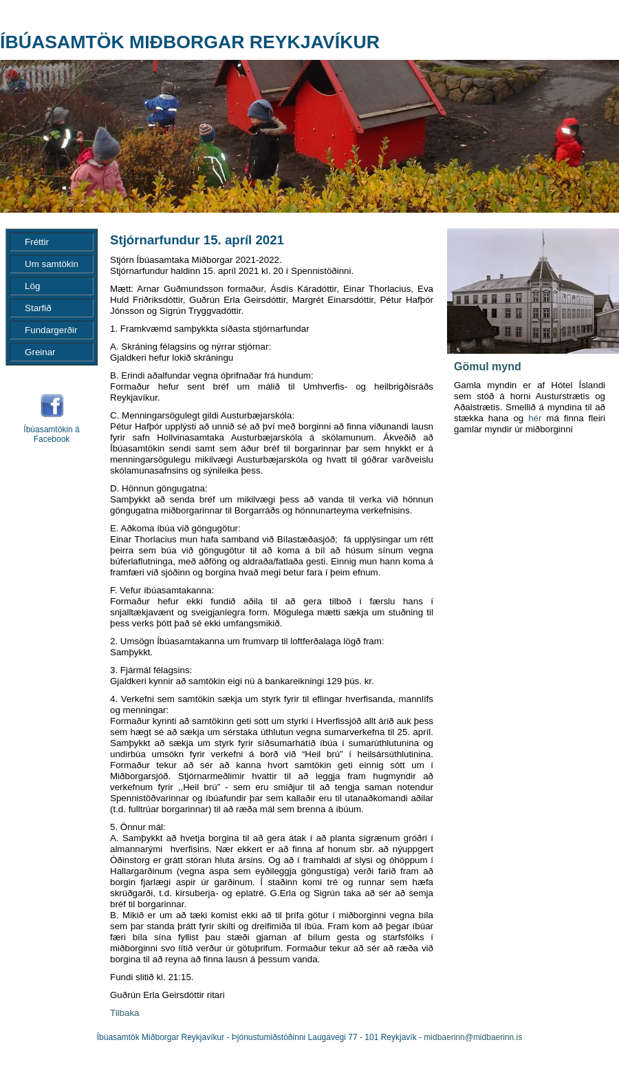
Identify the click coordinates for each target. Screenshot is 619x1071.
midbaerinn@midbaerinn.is (473, 1037)
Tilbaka (124, 1013)
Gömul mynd (487, 366)
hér (534, 418)
